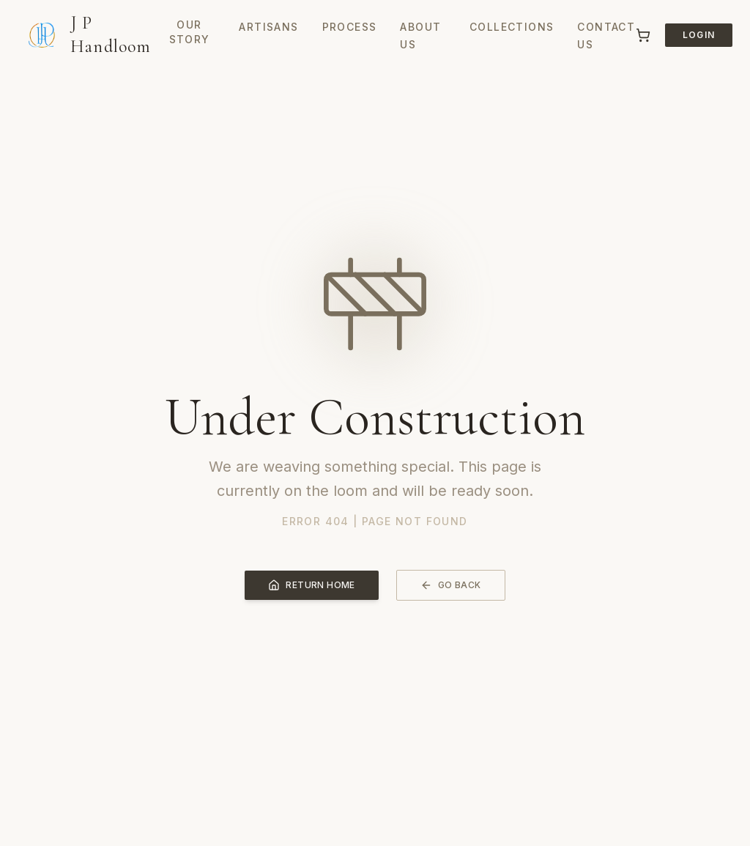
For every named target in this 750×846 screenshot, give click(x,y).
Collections (511, 27)
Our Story (189, 31)
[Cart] (643, 35)
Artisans (268, 27)
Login (699, 34)
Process (349, 27)
